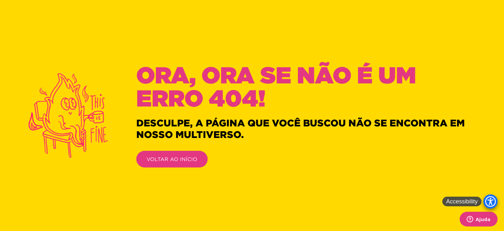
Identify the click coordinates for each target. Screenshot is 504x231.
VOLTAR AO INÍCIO (172, 159)
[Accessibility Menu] (490, 201)
